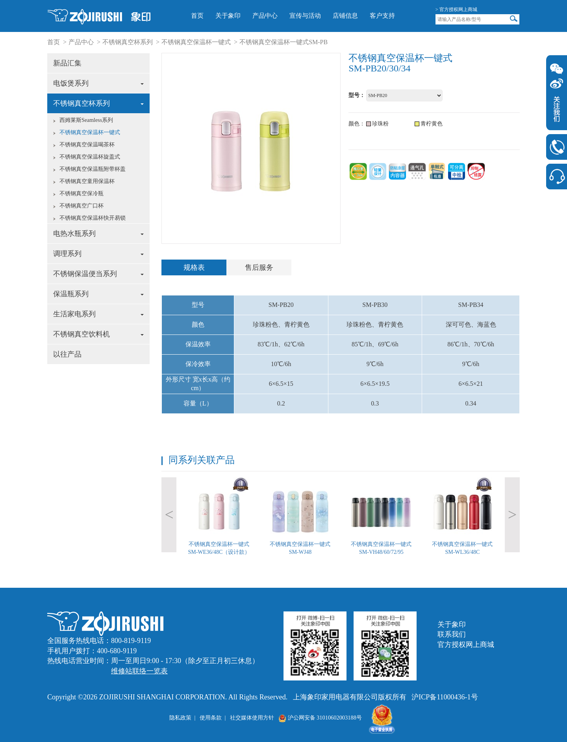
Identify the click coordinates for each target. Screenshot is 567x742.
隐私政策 (180, 717)
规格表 (194, 267)
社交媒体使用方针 (252, 717)
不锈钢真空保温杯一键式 (196, 42)
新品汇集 (67, 63)
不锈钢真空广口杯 (81, 206)
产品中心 (265, 15)
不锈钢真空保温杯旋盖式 (89, 157)
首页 (197, 15)
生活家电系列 (98, 314)
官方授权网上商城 (465, 645)
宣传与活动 (305, 15)
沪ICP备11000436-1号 (444, 697)
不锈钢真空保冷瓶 (81, 193)
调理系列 (98, 254)
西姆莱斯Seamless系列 (86, 120)
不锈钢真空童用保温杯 (87, 181)
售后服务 (259, 267)
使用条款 (211, 717)
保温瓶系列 (98, 294)
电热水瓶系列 (98, 233)
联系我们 (451, 634)
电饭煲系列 (98, 83)
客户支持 (382, 15)
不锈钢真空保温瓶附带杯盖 (92, 169)
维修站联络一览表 (139, 671)
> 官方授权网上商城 (456, 9)
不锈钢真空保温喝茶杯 (87, 145)
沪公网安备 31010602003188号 (320, 717)
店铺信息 (345, 15)
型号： (356, 95)
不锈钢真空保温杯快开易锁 (92, 218)
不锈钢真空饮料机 (98, 334)
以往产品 (67, 354)
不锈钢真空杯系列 (127, 42)
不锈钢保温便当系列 (98, 274)
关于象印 (228, 15)
